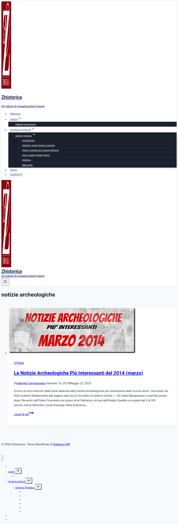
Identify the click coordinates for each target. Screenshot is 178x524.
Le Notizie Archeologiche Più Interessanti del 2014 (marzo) (78, 373)
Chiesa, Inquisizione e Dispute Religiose (40, 150)
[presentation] (92, 331)
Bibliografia (27, 165)
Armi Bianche (28, 140)
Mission (15, 113)
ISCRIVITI (16, 174)
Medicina (26, 160)
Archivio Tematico (25, 487)
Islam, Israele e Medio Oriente (36, 155)
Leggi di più (24, 414)
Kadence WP (62, 444)
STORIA (19, 363)
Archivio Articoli (16, 481)
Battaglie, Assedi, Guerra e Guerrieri (38, 145)
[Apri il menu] (5, 282)
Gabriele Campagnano (25, 124)
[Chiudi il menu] (2, 458)
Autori (11, 471)
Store (13, 170)
